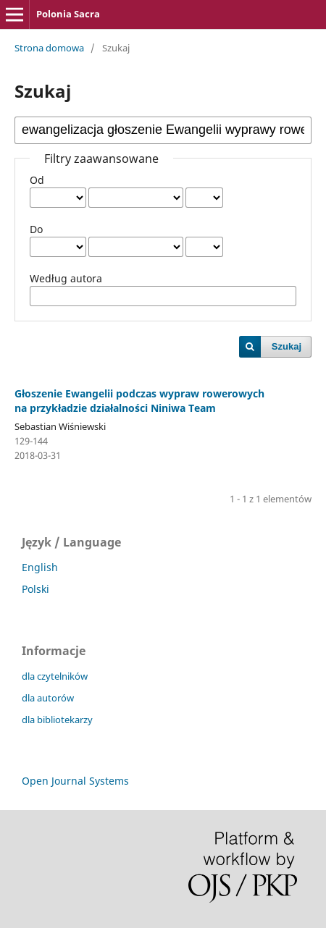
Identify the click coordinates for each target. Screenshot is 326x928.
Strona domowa (49, 47)
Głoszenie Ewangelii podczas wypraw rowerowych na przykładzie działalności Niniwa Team (139, 401)
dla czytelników (55, 676)
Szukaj (286, 346)
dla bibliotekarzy (57, 719)
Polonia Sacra (68, 13)
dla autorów (48, 697)
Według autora (66, 278)
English (40, 567)
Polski (35, 589)
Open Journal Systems (75, 781)
